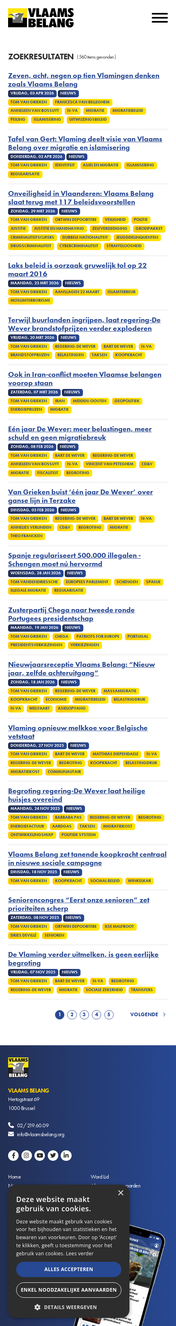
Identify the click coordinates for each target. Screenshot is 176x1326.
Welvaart (39, 708)
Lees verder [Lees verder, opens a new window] (80, 1253)
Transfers (142, 990)
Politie (141, 219)
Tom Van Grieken (29, 102)
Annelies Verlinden (31, 527)
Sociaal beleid (105, 880)
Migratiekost (25, 771)
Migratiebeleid (127, 110)
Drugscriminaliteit (31, 246)
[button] (68, 1306)
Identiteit (65, 165)
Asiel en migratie (101, 165)
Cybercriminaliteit (78, 246)
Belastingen (70, 355)
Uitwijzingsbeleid (88, 119)
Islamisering (47, 119)
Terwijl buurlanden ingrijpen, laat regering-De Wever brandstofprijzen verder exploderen (84, 324)
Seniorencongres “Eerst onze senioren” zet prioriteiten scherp (78, 904)
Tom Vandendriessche (34, 582)
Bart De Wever (118, 346)
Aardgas (62, 826)
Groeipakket (149, 228)
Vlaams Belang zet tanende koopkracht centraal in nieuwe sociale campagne (87, 858)
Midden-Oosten (89, 401)
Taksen (99, 355)
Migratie (95, 110)
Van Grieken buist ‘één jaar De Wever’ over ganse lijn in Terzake (80, 496)
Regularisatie (25, 174)
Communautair (64, 771)
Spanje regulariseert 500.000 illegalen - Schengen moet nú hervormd (74, 559)
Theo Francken (26, 536)
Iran (60, 401)
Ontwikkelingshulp (32, 834)
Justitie (18, 228)
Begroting (77, 473)
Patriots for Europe (97, 636)
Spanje (153, 582)
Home (14, 1176)
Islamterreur (122, 292)
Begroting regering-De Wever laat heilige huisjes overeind (76, 795)
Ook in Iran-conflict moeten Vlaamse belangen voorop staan (84, 378)
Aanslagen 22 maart (77, 292)
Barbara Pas (68, 817)
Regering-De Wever (75, 346)
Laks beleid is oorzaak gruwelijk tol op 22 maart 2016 (77, 269)
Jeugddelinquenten (137, 237)
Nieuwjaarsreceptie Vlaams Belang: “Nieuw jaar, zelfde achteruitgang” (81, 668)
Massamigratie (120, 691)
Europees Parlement (87, 582)
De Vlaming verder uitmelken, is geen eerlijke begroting (83, 958)
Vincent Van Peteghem (110, 464)
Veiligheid (115, 219)
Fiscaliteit (47, 473)
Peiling (18, 119)
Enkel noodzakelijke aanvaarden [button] (69, 1289)
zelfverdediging (109, 228)
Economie (56, 699)
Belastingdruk (130, 699)
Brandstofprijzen (30, 355)
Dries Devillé (23, 935)
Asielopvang (72, 708)
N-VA (72, 110)
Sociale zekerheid (104, 990)
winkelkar (139, 880)
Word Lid (99, 1176)
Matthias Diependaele (115, 754)
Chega (61, 636)
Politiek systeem (78, 834)
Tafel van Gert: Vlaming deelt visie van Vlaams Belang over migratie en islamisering (85, 143)
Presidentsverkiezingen (36, 645)
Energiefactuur (27, 826)
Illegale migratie (28, 590)
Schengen (127, 582)
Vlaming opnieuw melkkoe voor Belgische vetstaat (78, 732)
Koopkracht (128, 355)
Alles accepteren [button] (69, 1269)
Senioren (54, 935)
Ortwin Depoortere (76, 219)
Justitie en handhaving (59, 228)
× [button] (120, 1193)
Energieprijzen (26, 409)
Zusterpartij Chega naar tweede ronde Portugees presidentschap (71, 614)
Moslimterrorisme (30, 300)
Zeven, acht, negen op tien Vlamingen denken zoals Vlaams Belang (83, 79)
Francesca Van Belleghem (82, 102)
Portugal (137, 636)
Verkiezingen (84, 645)
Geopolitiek (127, 401)
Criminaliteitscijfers (32, 237)
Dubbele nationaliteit (85, 237)
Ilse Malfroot (119, 926)
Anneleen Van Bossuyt (35, 110)
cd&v (147, 464)
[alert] (68, 1251)
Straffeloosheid (124, 246)
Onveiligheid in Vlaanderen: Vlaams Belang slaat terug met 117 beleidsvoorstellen (81, 197)
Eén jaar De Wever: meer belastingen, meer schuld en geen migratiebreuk (80, 433)
